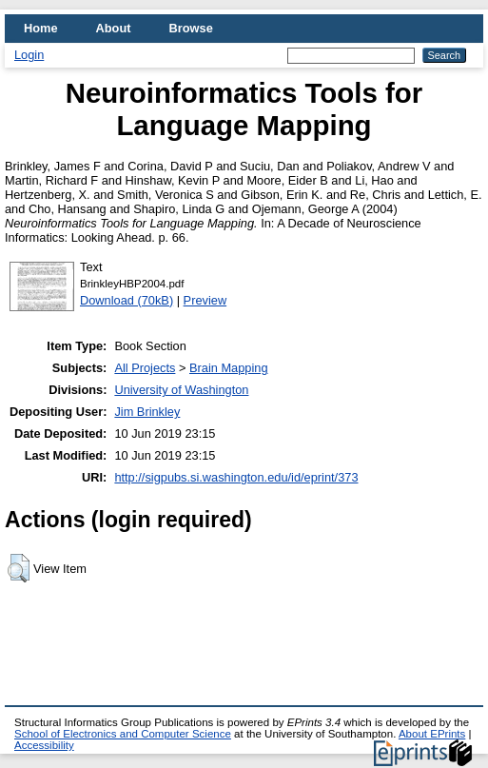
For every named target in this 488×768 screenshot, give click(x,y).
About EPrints (432, 733)
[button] (18, 568)
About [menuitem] (113, 28)
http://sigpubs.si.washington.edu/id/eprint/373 (236, 477)
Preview (205, 300)
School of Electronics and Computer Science (122, 733)
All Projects (144, 368)
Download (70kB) (126, 300)
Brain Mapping (228, 368)
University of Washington (181, 390)
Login (29, 55)
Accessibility (44, 745)
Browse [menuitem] (191, 28)
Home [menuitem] (41, 28)
